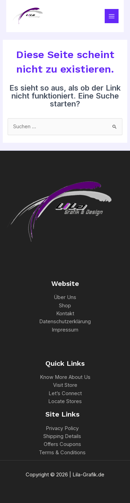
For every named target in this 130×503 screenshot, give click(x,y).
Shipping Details (62, 436)
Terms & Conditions (62, 452)
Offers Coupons (62, 444)
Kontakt (65, 313)
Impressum (65, 330)
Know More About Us (65, 377)
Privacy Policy (62, 428)
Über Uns (65, 297)
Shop (65, 305)
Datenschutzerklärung (65, 321)
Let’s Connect (65, 393)
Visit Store (65, 385)
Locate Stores (65, 401)
